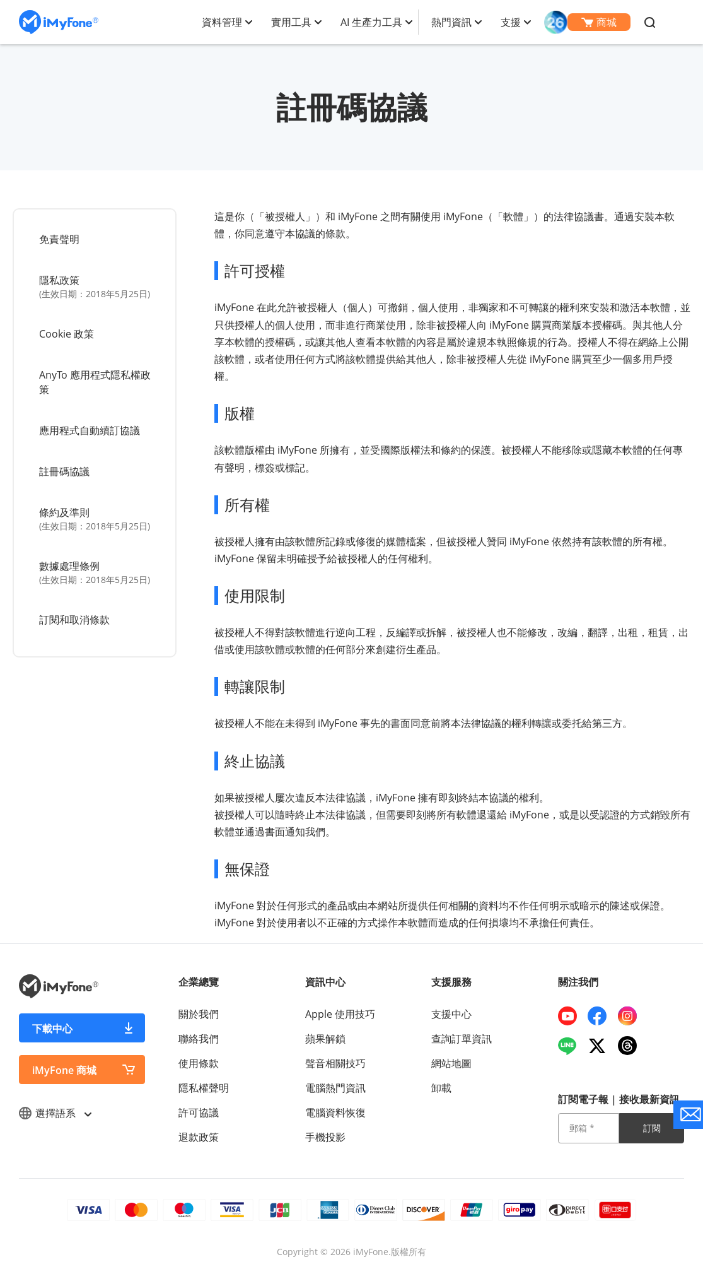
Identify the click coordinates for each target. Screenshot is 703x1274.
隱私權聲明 (203, 1088)
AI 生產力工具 (371, 22)
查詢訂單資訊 (461, 1039)
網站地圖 (451, 1063)
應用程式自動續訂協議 (89, 430)
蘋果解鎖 (325, 1039)
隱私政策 (96, 286)
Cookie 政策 (66, 334)
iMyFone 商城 (64, 1070)
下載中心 (52, 1028)
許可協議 (198, 1112)
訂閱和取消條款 (74, 620)
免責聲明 (59, 239)
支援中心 (451, 1014)
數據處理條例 (96, 572)
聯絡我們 (198, 1039)
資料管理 (222, 22)
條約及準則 (96, 519)
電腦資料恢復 (335, 1112)
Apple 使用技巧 (340, 1014)
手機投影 (325, 1137)
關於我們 (198, 1014)
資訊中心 (325, 982)
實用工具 (291, 22)
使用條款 (198, 1063)
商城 (599, 22)
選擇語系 (55, 1113)
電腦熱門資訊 (335, 1088)
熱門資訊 (451, 22)
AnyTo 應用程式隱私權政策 (95, 382)
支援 (511, 22)
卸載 (441, 1088)
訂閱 (652, 1128)
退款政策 (198, 1137)
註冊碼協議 (64, 471)
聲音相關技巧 (335, 1063)
